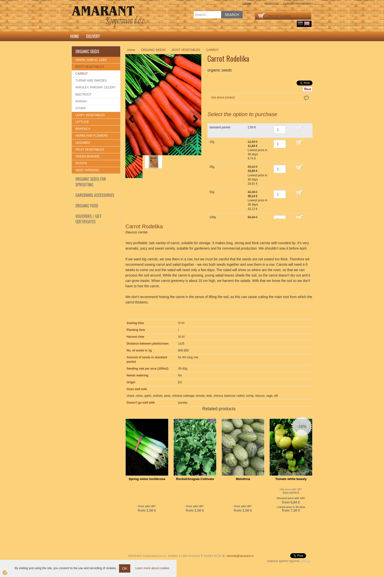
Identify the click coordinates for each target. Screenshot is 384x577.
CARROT (81, 73)
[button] (195, 119)
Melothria (243, 479)
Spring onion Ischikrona (147, 479)
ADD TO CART (303, 130)
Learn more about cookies (152, 568)
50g (211, 192)
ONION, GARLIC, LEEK (91, 60)
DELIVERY (93, 36)
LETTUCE (82, 122)
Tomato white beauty (291, 479)
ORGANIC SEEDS (153, 50)
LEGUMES (82, 142)
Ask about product (223, 97)
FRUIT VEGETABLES (89, 149)
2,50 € (252, 127)
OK (124, 568)
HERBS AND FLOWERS (91, 135)
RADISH (80, 101)
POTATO (81, 163)
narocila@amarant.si (240, 556)
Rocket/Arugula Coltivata (195, 479)
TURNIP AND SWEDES (91, 80)
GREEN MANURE (87, 156)
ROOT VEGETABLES (89, 67)
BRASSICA (82, 129)
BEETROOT (83, 94)
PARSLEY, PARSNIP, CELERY (95, 87)
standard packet (219, 127)
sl (300, 23)
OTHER (80, 108)
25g (211, 166)
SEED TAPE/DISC (87, 170)
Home (74, 36)
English (307, 23)
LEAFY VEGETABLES (90, 115)
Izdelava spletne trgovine (283, 561)
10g (211, 142)
